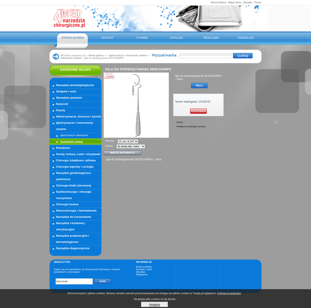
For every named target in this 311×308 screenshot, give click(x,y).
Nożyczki (62, 104)
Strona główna (72, 37)
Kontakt (107, 37)
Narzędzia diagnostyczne (73, 248)
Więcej (199, 85)
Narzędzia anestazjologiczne (75, 85)
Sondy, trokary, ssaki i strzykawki (78, 154)
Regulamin (211, 37)
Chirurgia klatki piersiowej (73, 185)
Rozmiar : (110, 141)
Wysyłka (247, 2)
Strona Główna (218, 2)
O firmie (142, 37)
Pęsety (60, 110)
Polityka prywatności (229, 293)
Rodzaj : (109, 145)
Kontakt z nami (144, 269)
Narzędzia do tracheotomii (73, 216)
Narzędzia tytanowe (69, 97)
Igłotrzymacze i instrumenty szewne (74, 126)
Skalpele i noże (66, 91)
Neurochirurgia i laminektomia (76, 210)
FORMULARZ (246, 37)
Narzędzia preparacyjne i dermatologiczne (72, 239)
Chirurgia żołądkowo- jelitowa (76, 160)
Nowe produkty (144, 266)
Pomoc (257, 2)
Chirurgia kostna (67, 204)
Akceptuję (154, 304)
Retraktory (63, 147)
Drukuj (179, 122)
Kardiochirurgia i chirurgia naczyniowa (73, 195)
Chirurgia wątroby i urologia (74, 166)
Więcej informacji (122, 152)
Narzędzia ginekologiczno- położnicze (73, 176)
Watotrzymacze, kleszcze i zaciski (78, 116)
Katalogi (176, 37)
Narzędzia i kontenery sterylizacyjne (70, 226)
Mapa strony (234, 2)
